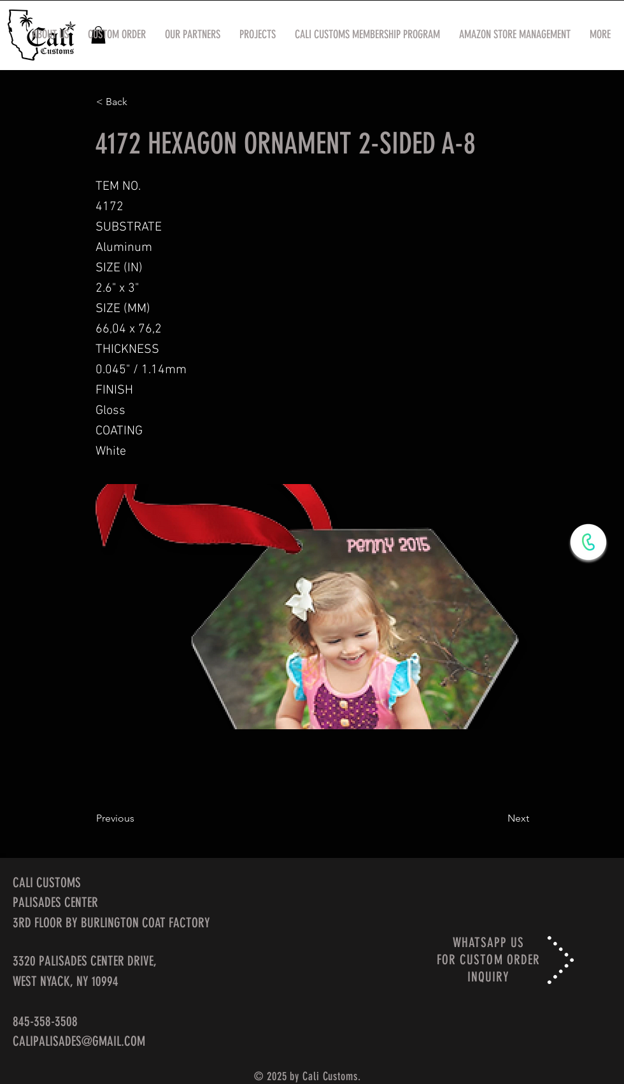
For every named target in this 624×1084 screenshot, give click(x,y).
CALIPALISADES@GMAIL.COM (79, 1041)
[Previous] (138, 818)
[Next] (497, 818)
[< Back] (138, 102)
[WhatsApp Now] (588, 542)
